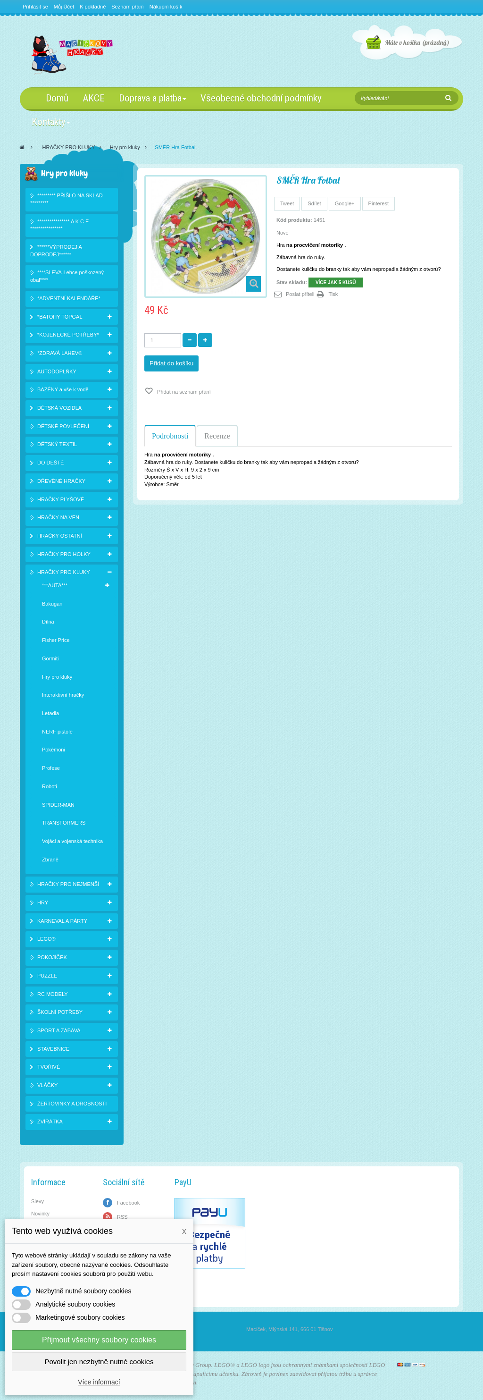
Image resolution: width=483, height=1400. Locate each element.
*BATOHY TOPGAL (60, 317)
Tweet (287, 203)
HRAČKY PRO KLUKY (68, 147)
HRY (42, 902)
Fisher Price (56, 640)
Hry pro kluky (125, 147)
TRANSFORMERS (63, 823)
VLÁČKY (47, 1085)
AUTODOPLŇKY (56, 371)
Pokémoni (53, 749)
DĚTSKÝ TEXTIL (57, 444)
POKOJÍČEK (52, 957)
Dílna (48, 621)
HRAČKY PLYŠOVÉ (60, 499)
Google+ (345, 203)
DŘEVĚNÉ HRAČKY (61, 481)
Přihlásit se (35, 6)
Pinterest (378, 203)
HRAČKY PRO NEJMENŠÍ (68, 884)
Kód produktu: (294, 220)
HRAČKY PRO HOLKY (64, 554)
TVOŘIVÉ (48, 1067)
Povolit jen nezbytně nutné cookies (99, 1362)
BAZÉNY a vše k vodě (63, 389)
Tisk (333, 294)
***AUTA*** (54, 585)
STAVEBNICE (53, 1049)
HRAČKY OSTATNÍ (59, 536)
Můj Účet (64, 6)
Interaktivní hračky (63, 695)
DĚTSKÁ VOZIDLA (59, 408)
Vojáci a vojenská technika (72, 841)
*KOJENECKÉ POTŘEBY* (68, 334)
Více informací (99, 1382)
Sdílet (314, 203)
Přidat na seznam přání (183, 392)
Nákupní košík (166, 6)
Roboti (49, 786)
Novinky (40, 1213)
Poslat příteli (300, 294)
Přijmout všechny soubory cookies (99, 1340)
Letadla (50, 713)
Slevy (37, 1201)
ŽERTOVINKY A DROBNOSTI (72, 1103)
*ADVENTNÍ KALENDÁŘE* (68, 298)
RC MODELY (52, 994)
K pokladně (93, 6)
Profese (51, 768)
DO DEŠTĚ (50, 462)
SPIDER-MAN (58, 805)
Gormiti (50, 658)
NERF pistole (57, 731)
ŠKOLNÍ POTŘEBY (60, 1012)
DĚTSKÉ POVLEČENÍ (63, 426)
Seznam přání (127, 6)
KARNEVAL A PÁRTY (62, 921)
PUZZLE (47, 975)
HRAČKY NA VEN (58, 517)
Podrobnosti (170, 436)
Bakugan (52, 604)
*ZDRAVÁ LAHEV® (59, 353)
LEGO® (46, 939)
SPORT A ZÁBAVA (59, 1030)
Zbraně (50, 859)
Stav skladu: (291, 282)
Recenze (217, 436)
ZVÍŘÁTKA (50, 1121)
